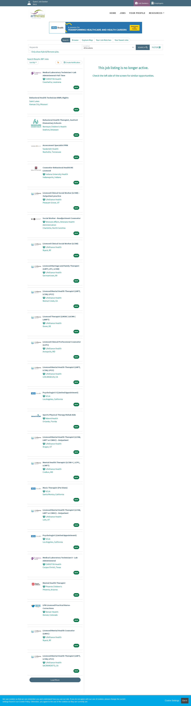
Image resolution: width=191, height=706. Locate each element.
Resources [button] (155, 13)
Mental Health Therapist (54, 583)
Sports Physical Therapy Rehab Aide (59, 414)
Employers (157, 3)
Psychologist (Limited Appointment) (60, 535)
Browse (75, 40)
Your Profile (137, 13)
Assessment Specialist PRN (55, 145)
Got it (184, 700)
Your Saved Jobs (121, 40)
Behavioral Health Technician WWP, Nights (49, 97)
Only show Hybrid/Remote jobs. (45, 51)
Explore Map (87, 40)
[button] (156, 47)
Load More (55, 680)
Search (65, 40)
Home (113, 13)
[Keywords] (55, 47)
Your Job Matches (103, 40)
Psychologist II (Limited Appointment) (60, 392)
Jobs (123, 13)
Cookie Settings (172, 700)
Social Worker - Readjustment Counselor (61, 218)
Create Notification (72, 62)
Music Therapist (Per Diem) (55, 487)
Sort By (32, 62)
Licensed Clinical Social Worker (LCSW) (60, 243)
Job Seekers (141, 3)
